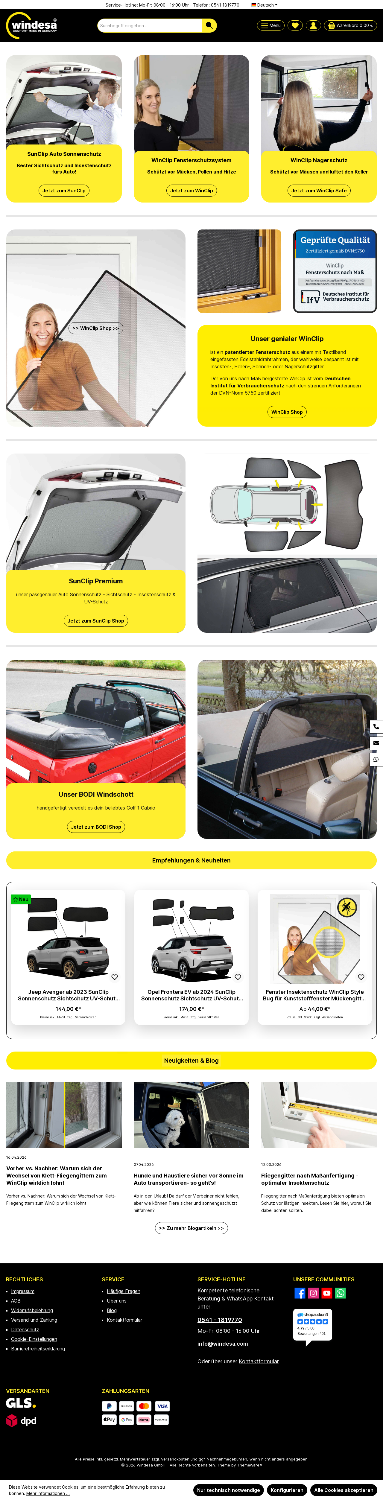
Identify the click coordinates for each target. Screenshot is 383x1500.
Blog (112, 1310)
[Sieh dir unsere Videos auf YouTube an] (327, 1293)
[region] (191, 960)
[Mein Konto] (313, 25)
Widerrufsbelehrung (32, 1310)
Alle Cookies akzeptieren (343, 1490)
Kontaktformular (124, 1320)
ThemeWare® (249, 1465)
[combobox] (149, 26)
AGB (16, 1301)
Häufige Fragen (123, 1291)
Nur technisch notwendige (228, 1490)
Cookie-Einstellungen (34, 1339)
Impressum (22, 1291)
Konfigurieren (287, 1490)
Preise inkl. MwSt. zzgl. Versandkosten (68, 1017)
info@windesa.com (222, 1344)
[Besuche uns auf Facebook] (300, 1293)
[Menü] (271, 25)
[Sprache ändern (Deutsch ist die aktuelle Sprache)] (264, 5)
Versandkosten (175, 1459)
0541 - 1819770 (219, 1319)
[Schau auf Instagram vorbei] (313, 1293)
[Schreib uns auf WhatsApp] (340, 1293)
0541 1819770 (225, 4)
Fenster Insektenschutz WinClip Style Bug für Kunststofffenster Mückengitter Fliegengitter (315, 995)
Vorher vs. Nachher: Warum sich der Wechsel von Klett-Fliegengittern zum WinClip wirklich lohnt (56, 1175)
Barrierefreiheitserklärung (38, 1349)
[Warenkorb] (350, 25)
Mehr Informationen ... (48, 1493)
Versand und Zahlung (34, 1320)
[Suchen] (209, 26)
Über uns (117, 1301)
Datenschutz (25, 1329)
